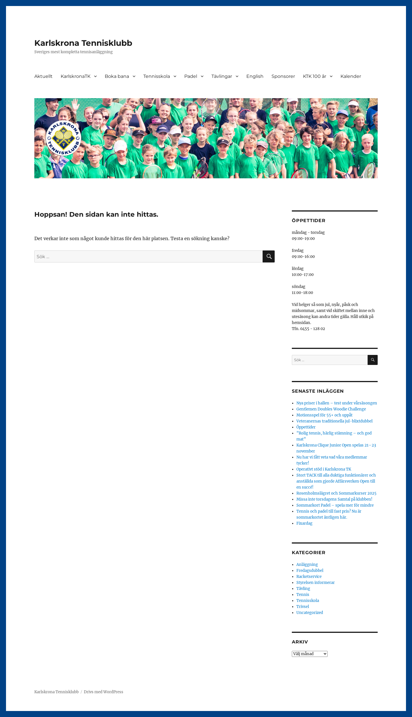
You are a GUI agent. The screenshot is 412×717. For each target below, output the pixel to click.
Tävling (303, 588)
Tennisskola (156, 76)
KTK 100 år (314, 76)
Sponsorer (283, 76)
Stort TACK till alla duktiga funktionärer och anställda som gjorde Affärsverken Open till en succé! (336, 481)
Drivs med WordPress (103, 692)
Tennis (302, 594)
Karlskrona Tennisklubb (83, 43)
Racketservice (309, 576)
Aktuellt (43, 76)
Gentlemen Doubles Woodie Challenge (331, 409)
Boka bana (117, 76)
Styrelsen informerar (315, 582)
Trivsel (302, 606)
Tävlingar (221, 76)
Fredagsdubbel (309, 570)
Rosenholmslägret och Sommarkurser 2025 (336, 493)
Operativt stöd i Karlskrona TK (323, 469)
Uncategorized (309, 612)
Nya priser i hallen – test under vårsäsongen (336, 403)
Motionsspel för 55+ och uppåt (324, 415)
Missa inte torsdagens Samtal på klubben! (334, 499)
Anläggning (307, 564)
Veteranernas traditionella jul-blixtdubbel (334, 421)
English (255, 76)
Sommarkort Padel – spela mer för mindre (335, 505)
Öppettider (306, 427)
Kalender (350, 76)
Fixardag (304, 523)
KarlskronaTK (75, 76)
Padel (190, 76)
